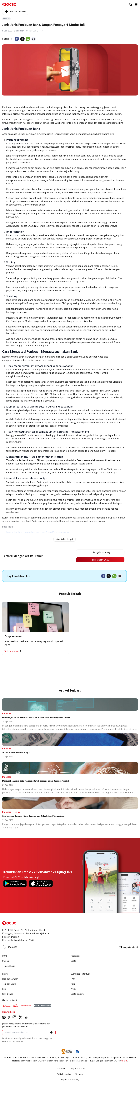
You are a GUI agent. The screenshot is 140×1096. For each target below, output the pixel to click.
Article (73, 989)
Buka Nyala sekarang (98, 552)
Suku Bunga (7, 994)
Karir (73, 984)
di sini (124, 1061)
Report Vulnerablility (70, 1080)
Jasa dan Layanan (10, 979)
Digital (74, 961)
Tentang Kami (8, 966)
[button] (51, 1033)
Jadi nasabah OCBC (98, 560)
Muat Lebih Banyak (64, 539)
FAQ (73, 979)
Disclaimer (60, 1069)
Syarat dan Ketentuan (80, 974)
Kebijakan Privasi (77, 1069)
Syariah (5, 961)
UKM (4, 956)
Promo (5, 974)
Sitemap (79, 1075)
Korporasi (75, 956)
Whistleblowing (64, 1075)
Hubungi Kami (8, 1012)
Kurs (4, 989)
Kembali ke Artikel (15, 11)
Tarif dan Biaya (9, 984)
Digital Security (77, 994)
